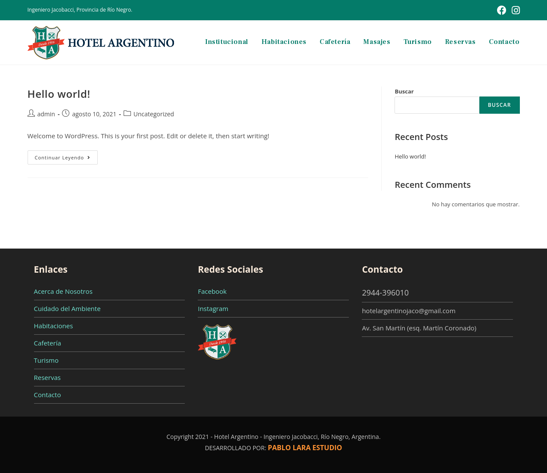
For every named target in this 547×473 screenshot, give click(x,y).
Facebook (212, 291)
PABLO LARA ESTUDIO (305, 447)
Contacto (47, 394)
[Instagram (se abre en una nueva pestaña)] (514, 10)
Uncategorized (154, 114)
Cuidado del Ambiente (67, 308)
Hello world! (59, 94)
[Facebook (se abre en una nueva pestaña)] (501, 10)
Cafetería (47, 343)
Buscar (404, 91)
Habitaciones (53, 325)
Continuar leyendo (66, 159)
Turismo (46, 360)
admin (46, 114)
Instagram (213, 308)
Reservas (47, 377)
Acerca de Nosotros (63, 291)
